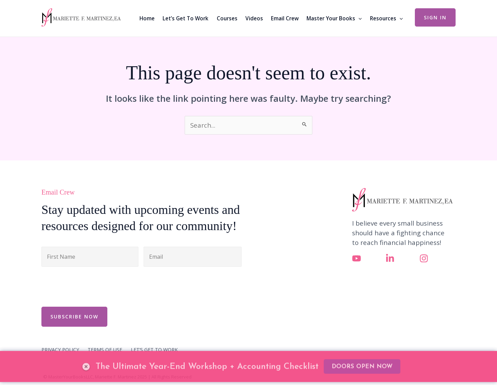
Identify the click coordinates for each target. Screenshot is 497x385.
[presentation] (93, 285)
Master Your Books (334, 18)
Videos (254, 18)
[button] (435, 17)
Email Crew (285, 18)
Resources (386, 18)
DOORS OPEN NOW (362, 354)
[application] (358, 18)
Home (147, 18)
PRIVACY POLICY (60, 349)
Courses (227, 18)
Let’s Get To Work (185, 18)
